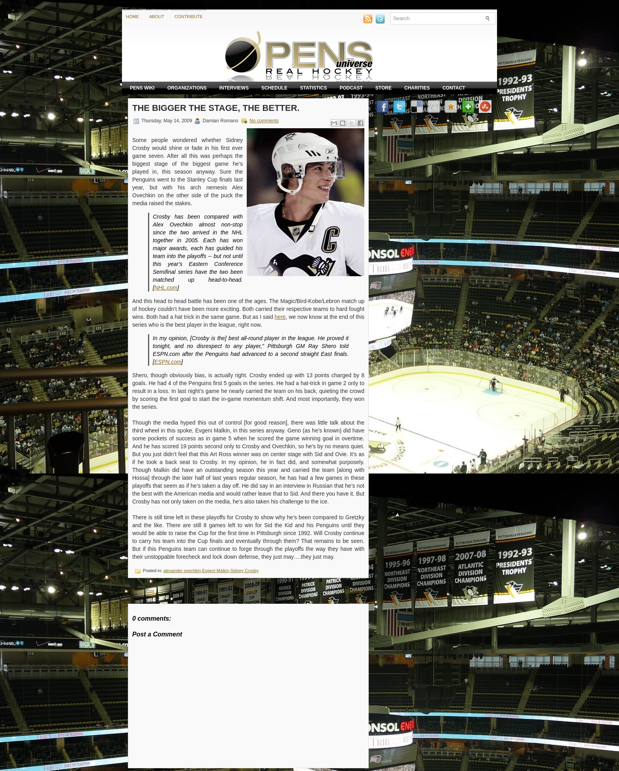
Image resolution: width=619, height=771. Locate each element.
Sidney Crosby (244, 570)
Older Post (354, 590)
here (280, 317)
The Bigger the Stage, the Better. (216, 108)
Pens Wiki (142, 88)
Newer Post (143, 590)
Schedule (274, 88)
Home (132, 16)
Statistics (313, 88)
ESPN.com (167, 362)
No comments (264, 121)
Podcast (351, 88)
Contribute (188, 16)
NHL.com (165, 287)
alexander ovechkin (182, 570)
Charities (417, 88)
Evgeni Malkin (215, 570)
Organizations (187, 88)
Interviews (233, 88)
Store (383, 88)
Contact (454, 88)
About (156, 16)
